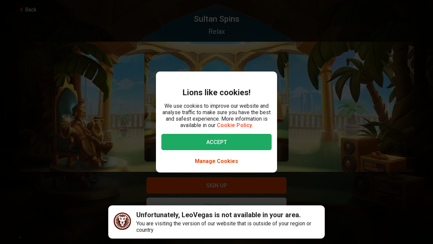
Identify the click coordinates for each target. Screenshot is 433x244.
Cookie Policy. (235, 125)
